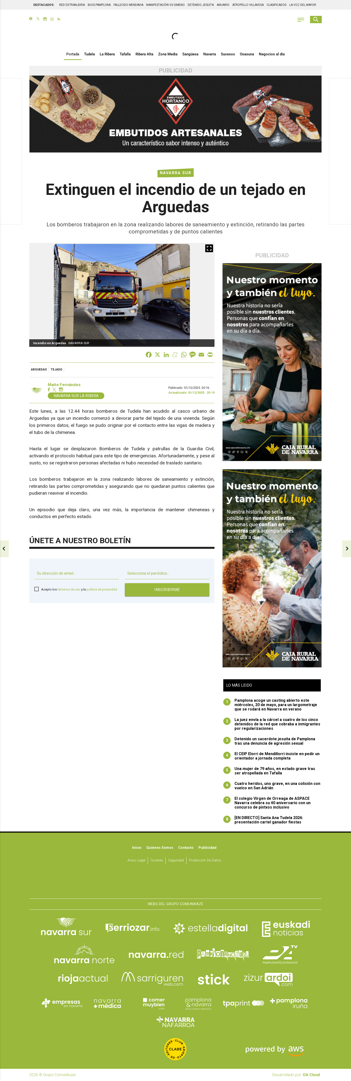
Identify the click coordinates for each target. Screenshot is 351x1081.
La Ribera (107, 54)
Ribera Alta (144, 54)
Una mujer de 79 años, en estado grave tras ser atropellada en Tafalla (269, 771)
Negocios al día (272, 54)
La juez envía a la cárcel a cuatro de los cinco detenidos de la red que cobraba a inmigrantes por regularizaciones (271, 724)
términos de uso (69, 589)
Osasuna (247, 54)
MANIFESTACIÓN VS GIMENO (165, 5)
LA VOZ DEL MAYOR (302, 5)
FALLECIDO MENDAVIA (128, 5)
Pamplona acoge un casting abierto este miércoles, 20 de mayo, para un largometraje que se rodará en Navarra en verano (270, 704)
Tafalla (125, 54)
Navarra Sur (175, 172)
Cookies (156, 861)
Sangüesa (190, 54)
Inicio (136, 848)
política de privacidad (102, 589)
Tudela (89, 54)
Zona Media (167, 54)
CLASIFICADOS (276, 5)
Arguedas (39, 369)
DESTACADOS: (43, 5)
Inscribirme (167, 589)
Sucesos (228, 54)
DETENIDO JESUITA (201, 5)
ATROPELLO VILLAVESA (248, 5)
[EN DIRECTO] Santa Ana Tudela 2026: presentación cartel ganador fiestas (263, 820)
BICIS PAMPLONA (99, 5)
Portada (72, 54)
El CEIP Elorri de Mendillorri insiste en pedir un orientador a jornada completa (271, 756)
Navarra (209, 54)
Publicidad (207, 848)
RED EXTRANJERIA (72, 5)
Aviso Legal (136, 861)
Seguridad (176, 861)
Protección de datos (205, 861)
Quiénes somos (159, 848)
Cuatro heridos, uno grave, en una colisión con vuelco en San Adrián (271, 785)
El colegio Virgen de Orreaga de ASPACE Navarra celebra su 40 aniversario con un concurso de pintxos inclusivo (267, 803)
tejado (56, 369)
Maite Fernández (64, 385)
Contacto (186, 848)
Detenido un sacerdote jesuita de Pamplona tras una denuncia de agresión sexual (269, 741)
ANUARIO (223, 5)
